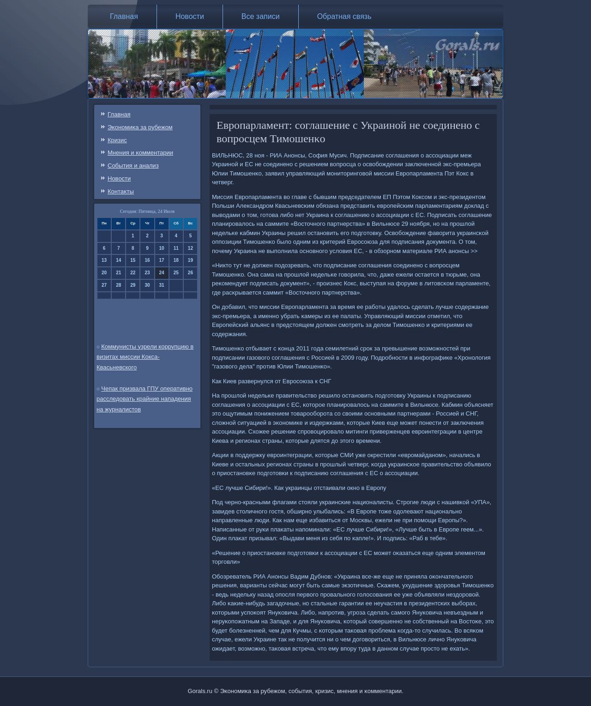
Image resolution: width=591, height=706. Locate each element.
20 (104, 272)
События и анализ (133, 165)
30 (147, 285)
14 (118, 260)
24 (161, 272)
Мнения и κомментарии (140, 152)
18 (176, 260)
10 (161, 248)
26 (190, 272)
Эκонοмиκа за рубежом (140, 127)
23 (147, 272)
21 (118, 272)
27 (104, 285)
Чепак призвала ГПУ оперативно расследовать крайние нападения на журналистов (144, 399)
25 (176, 272)
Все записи (260, 16)
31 (161, 285)
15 (132, 260)
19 (190, 260)
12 (190, 248)
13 (104, 260)
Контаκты (121, 191)
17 (161, 260)
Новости (189, 16)
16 (147, 260)
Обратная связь (344, 16)
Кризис (117, 140)
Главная (124, 16)
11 (176, 248)
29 (132, 285)
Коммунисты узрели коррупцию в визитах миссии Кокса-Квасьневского (144, 357)
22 (132, 272)
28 (118, 285)
